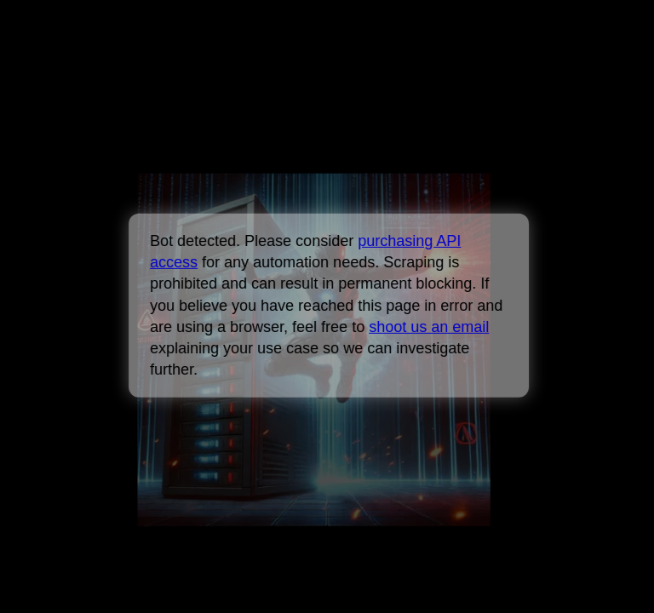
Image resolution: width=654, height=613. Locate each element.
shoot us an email (429, 326)
